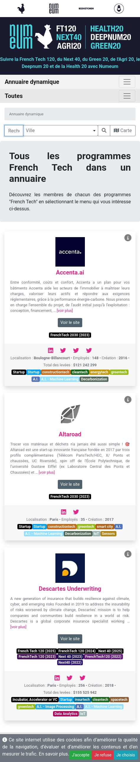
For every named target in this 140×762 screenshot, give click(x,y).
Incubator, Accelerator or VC (35, 700)
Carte (123, 130)
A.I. (36, 379)
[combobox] (60, 130)
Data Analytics (66, 714)
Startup (19, 372)
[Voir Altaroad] (128, 400)
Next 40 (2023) (71, 657)
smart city (105, 527)
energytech (99, 372)
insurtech (82, 700)
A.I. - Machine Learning (59, 379)
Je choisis (125, 755)
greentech (119, 372)
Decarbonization (94, 379)
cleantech (80, 372)
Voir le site (70, 322)
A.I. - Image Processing (55, 707)
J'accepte (80, 755)
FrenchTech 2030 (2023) (70, 335)
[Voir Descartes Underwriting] (128, 554)
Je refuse (102, 755)
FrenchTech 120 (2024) (76, 651)
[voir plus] (65, 310)
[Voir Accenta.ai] (128, 238)
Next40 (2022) (70, 662)
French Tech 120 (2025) (36, 651)
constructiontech (55, 372)
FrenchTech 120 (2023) (37, 657)
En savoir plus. (54, 754)
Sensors (108, 534)
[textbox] (60, 130)
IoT (96, 534)
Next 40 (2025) (110, 651)
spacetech (119, 700)
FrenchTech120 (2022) (103, 657)
